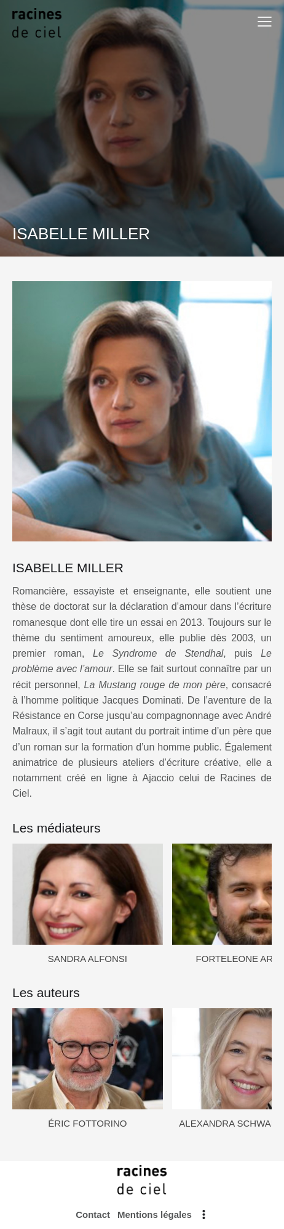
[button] (265, 21)
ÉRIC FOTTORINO (87, 1122)
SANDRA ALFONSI (87, 958)
